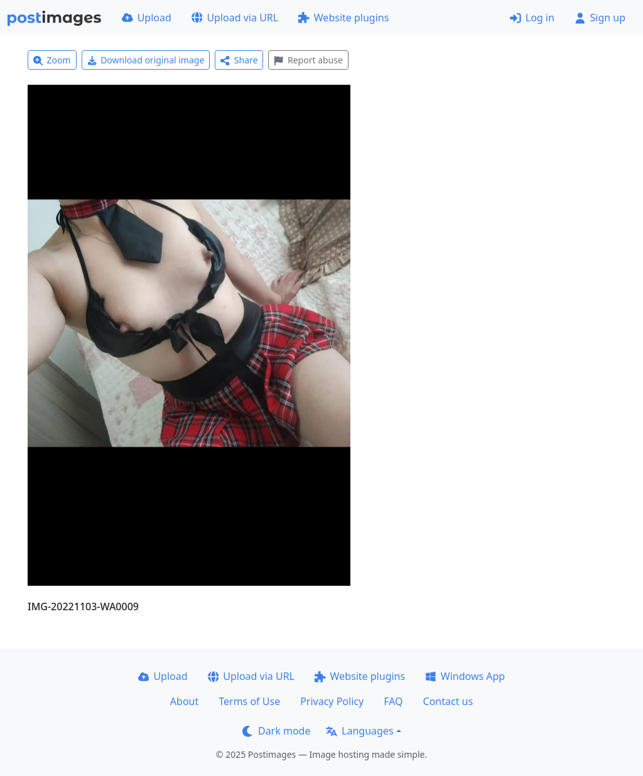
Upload (146, 17)
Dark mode (276, 731)
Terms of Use (249, 701)
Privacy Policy (332, 701)
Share (238, 60)
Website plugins (343, 17)
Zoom (52, 60)
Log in (532, 17)
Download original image (146, 60)
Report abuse (308, 60)
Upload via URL (235, 17)
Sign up (600, 17)
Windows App (465, 676)
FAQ (393, 701)
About (184, 701)
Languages (359, 731)
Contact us (448, 701)
